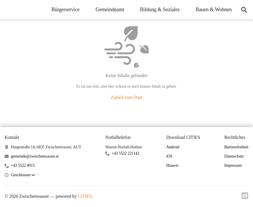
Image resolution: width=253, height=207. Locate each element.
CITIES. (85, 196)
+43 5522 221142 (125, 153)
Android (172, 147)
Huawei (172, 165)
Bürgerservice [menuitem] (64, 9)
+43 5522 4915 (23, 165)
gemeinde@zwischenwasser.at (35, 156)
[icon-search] (243, 10)
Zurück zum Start (126, 97)
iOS (169, 156)
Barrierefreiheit (236, 147)
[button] (23, 175)
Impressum (233, 165)
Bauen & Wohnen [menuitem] (212, 9)
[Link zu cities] (245, 197)
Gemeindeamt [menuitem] (108, 9)
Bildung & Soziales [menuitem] (158, 9)
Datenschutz (234, 156)
